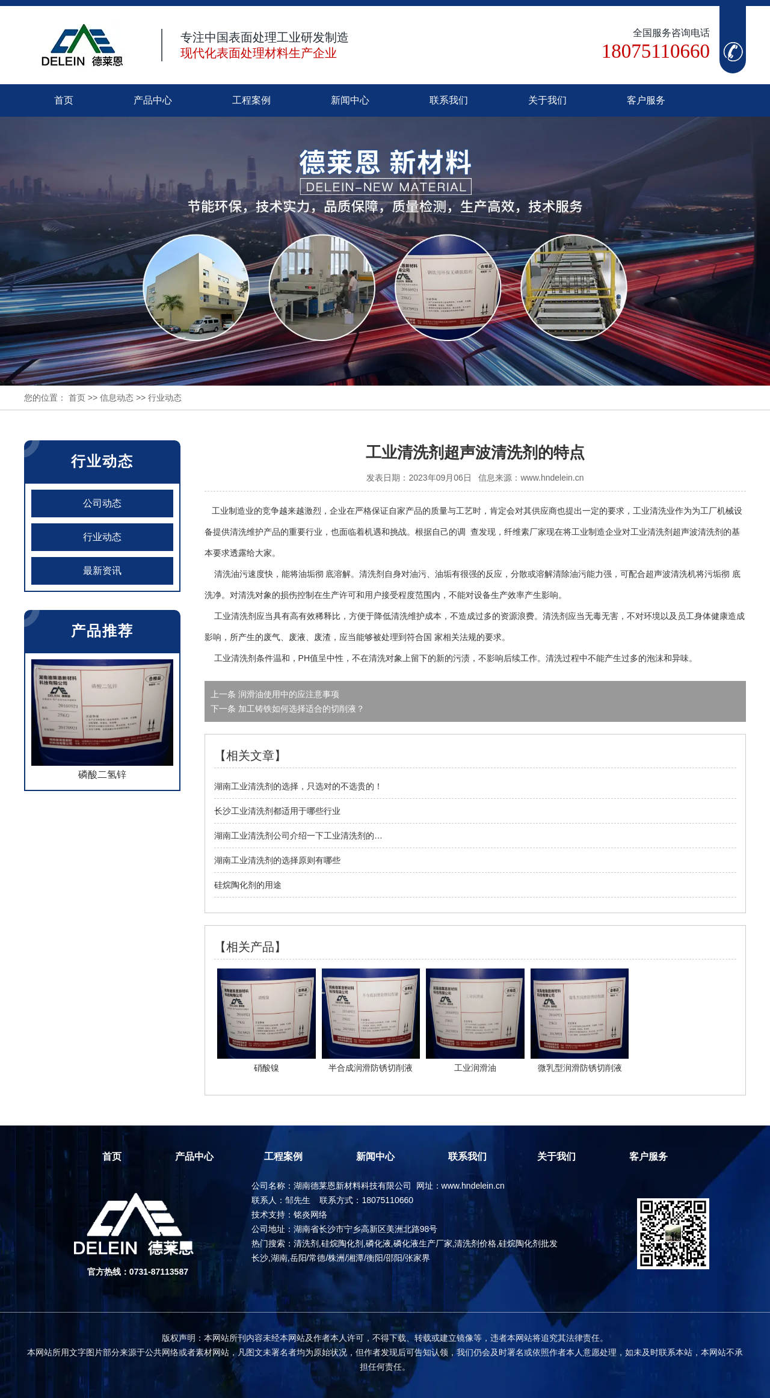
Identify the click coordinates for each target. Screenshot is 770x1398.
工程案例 (251, 100)
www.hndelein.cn (552, 477)
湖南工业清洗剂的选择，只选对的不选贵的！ (298, 786)
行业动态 (102, 537)
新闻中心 (350, 100)
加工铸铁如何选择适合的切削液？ (300, 708)
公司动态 (102, 503)
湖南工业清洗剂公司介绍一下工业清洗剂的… (298, 835)
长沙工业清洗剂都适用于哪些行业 (277, 811)
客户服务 (646, 100)
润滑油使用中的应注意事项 (287, 694)
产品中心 (153, 100)
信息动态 (117, 397)
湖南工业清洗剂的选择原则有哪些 (277, 860)
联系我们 (449, 100)
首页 (63, 100)
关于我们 (547, 100)
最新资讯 (102, 570)
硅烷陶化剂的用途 (248, 885)
